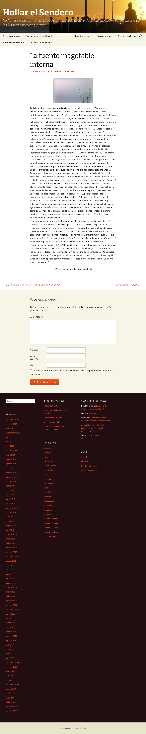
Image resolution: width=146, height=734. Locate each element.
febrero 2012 (11, 587)
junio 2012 (10, 569)
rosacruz (47, 514)
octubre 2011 (11, 605)
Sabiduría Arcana (50, 523)
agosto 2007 (11, 689)
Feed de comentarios (90, 466)
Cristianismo (48, 461)
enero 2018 (10, 455)
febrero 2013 (11, 534)
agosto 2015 (11, 463)
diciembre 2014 (12, 472)
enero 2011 (10, 627)
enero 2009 (10, 671)
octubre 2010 (11, 636)
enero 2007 (10, 698)
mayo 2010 (10, 653)
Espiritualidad (55, 71)
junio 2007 (10, 693)
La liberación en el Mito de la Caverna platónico (31, 284)
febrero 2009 (11, 667)
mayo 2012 (10, 574)
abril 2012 (10, 578)
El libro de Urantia (50, 406)
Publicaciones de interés (14, 42)
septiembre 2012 (13, 556)
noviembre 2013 (12, 508)
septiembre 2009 (13, 662)
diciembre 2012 (12, 543)
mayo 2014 (10, 499)
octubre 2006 (11, 711)
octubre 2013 (11, 512)
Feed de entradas (89, 461)
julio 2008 (10, 675)
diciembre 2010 (12, 631)
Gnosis (46, 487)
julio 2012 (10, 565)
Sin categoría (49, 536)
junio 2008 (10, 680)
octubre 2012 (11, 552)
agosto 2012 (11, 561)
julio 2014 (10, 490)
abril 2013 (10, 530)
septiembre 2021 (13, 432)
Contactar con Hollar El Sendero (40, 36)
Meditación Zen (50, 505)
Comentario (36, 316)
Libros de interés (81, 36)
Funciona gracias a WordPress (73, 728)
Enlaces (64, 36)
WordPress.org (87, 470)
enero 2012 (10, 592)
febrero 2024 (11, 424)
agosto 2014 (11, 485)
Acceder (85, 457)
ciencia (46, 457)
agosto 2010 (11, 640)
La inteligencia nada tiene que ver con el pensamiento (95, 428)
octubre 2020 (11, 441)
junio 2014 (10, 494)
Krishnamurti (48, 501)
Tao (44, 540)
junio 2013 (10, 521)
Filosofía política (50, 483)
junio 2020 (10, 446)
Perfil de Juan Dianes (126, 36)
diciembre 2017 (12, 459)
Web (32, 365)
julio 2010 (10, 645)
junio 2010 (10, 649)
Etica (45, 474)
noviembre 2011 (12, 600)
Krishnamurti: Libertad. (128, 284)
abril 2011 (10, 618)
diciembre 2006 (12, 702)
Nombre (34, 349)
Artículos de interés (11, 36)
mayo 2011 (10, 614)
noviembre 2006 (12, 706)
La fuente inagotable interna (55, 422)
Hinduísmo (47, 492)
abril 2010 (10, 658)
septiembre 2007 (13, 684)
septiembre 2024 (13, 419)
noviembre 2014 (12, 477)
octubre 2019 (11, 450)
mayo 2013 (10, 525)
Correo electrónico (36, 357)
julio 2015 (10, 468)
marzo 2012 (11, 583)
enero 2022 (10, 428)
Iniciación (47, 496)
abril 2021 (10, 437)
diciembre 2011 (12, 596)
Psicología (47, 510)
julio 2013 (10, 516)
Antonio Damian (87, 425)
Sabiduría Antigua (50, 518)
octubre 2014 (11, 481)
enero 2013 (10, 538)
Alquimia (47, 448)
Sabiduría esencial (70, 71)
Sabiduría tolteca (50, 532)
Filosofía (47, 479)
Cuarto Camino (49, 465)
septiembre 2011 (13, 609)
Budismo (47, 452)
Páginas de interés (103, 36)
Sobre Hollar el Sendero (41, 42)
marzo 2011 (11, 622)
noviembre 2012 (12, 547)
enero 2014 (10, 503)
